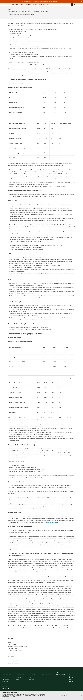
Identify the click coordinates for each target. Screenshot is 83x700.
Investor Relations (29, 627)
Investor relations (5, 681)
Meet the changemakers (54, 1)
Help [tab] (48, 4)
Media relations (31, 677)
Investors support (32, 676)
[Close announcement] (81, 1)
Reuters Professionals (46, 677)
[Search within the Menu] (72, 4)
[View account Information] (75, 4)
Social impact (4, 686)
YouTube (71, 681)
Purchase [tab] (35, 4)
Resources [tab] (42, 4)
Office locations (32, 679)
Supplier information (19, 676)
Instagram (71, 676)
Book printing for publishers (60, 674)
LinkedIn (71, 677)
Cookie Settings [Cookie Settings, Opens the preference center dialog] (64, 695)
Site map (17, 679)
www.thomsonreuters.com (52, 522)
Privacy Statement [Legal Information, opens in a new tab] (12, 698)
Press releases (5, 684)
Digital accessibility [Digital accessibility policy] (5, 679)
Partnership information (20, 674)
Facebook (71, 674)
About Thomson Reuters (6, 674)
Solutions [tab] (21, 4)
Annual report (4, 676)
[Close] (81, 695)
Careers (3, 677)
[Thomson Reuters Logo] (12, 4)
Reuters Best (44, 676)
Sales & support (32, 674)
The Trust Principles (5, 688)
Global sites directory (19, 677)
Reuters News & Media (46, 674)
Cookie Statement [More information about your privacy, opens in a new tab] (5, 698)
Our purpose (4, 683)
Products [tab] (28, 4)
